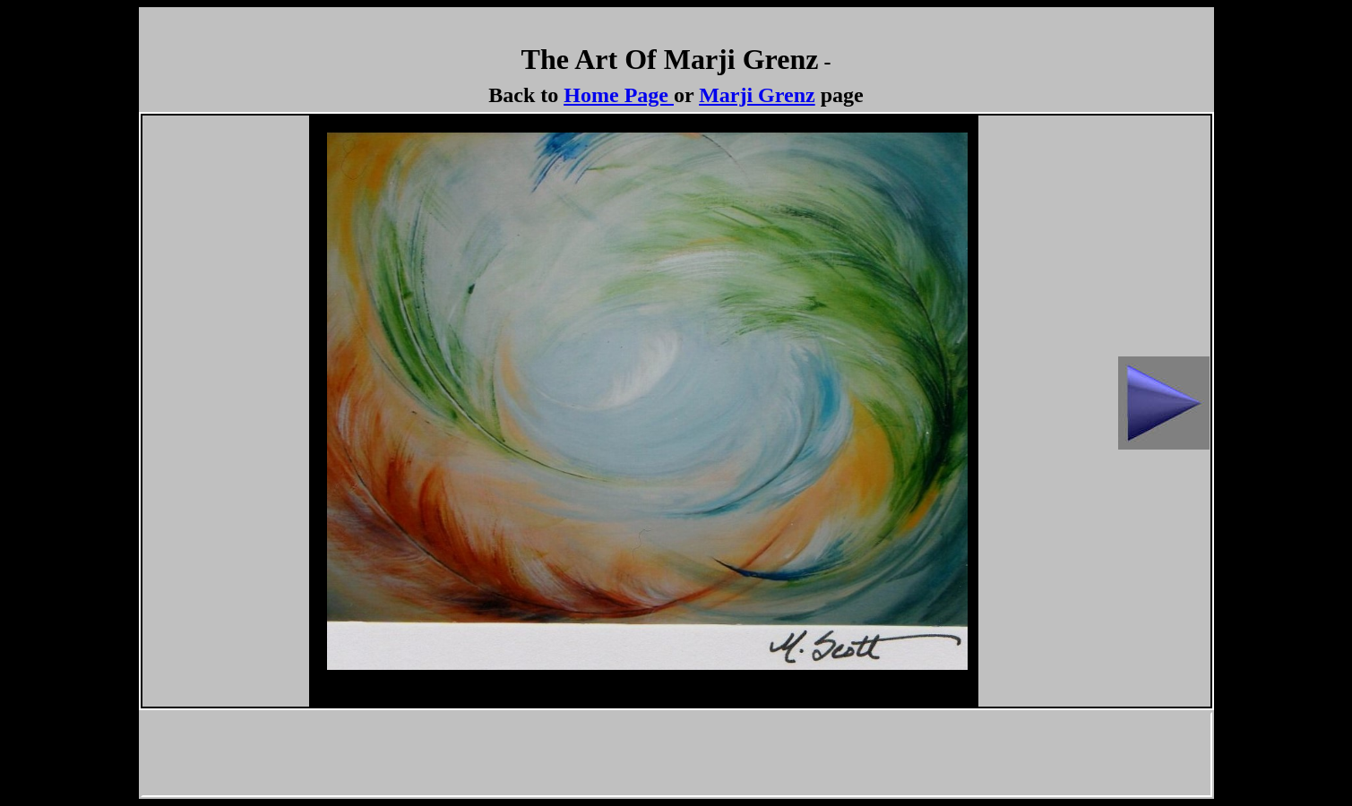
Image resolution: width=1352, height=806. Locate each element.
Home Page (616, 95)
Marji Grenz (757, 95)
